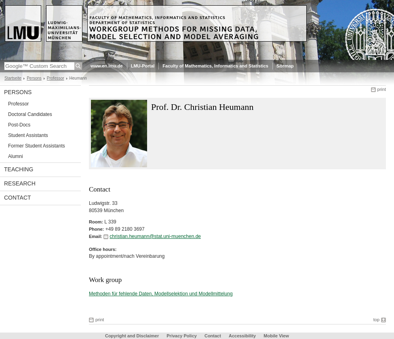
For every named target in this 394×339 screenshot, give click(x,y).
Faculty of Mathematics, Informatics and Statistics (215, 65)
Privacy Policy (181, 335)
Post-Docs (19, 125)
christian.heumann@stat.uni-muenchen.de (155, 236)
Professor (55, 78)
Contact (17, 197)
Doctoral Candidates (30, 114)
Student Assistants (28, 135)
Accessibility (243, 335)
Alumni (15, 156)
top (376, 319)
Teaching (18, 169)
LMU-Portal (143, 65)
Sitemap (285, 65)
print (381, 89)
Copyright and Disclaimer (132, 335)
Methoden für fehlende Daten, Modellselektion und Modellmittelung (161, 294)
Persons (34, 78)
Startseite (12, 78)
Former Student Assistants (36, 146)
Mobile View (276, 335)
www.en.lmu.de (107, 65)
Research (20, 183)
